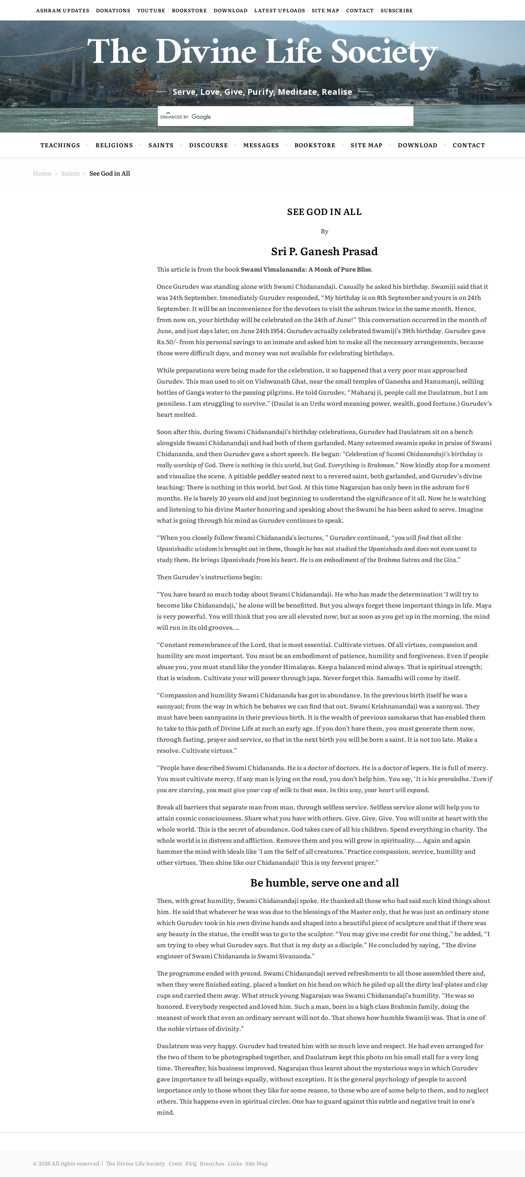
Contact (360, 10)
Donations (113, 10)
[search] (276, 117)
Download (231, 10)
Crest (175, 1163)
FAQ (190, 1163)
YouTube (151, 10)
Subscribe (397, 10)
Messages (261, 145)
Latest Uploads (279, 10)
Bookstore (189, 10)
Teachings (60, 145)
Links (235, 1163)
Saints (161, 145)
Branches (212, 1163)
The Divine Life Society (262, 57)
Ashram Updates (62, 10)
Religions (114, 145)
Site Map (326, 10)
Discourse (208, 145)
